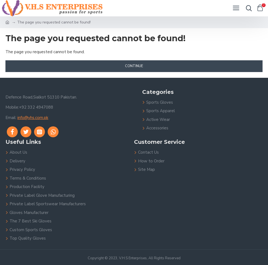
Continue (134, 66)
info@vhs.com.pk (32, 117)
